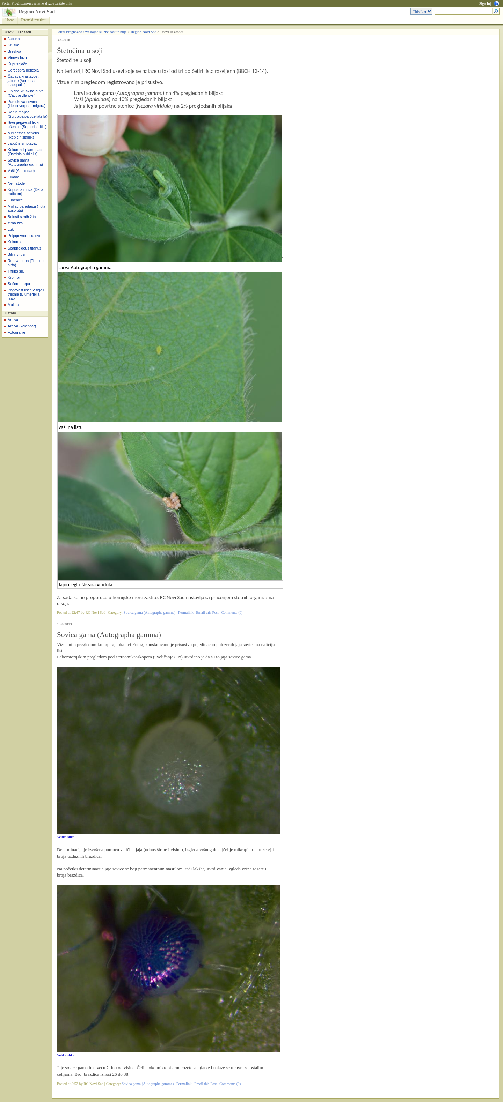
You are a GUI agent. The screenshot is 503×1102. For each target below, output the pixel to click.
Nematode (16, 183)
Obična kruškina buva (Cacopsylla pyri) (25, 93)
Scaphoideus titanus (24, 248)
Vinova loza (17, 57)
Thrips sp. (16, 271)
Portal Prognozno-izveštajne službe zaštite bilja (37, 3)
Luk (11, 229)
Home (9, 20)
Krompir (14, 277)
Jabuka (14, 39)
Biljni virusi (16, 254)
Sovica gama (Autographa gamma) (25, 162)
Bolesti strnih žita (22, 217)
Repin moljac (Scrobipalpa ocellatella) (28, 114)
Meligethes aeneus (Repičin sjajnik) (23, 135)
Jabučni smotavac (22, 143)
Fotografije (16, 332)
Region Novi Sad (37, 11)
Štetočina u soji (80, 50)
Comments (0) (231, 613)
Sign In (484, 4)
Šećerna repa (19, 284)
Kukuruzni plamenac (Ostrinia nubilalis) (25, 152)
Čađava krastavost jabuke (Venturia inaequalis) (23, 80)
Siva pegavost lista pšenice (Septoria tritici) (27, 124)
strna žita (15, 223)
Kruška (13, 45)
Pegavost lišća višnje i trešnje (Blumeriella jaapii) (26, 294)
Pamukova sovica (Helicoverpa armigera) (26, 103)
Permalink (186, 613)
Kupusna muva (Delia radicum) (25, 191)
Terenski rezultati (33, 20)
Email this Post (207, 613)
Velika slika (65, 837)
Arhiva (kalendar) (22, 326)
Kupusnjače (17, 64)
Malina (13, 305)
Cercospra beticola (23, 70)
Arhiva (13, 320)
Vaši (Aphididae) (21, 171)
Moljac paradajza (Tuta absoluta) (26, 208)
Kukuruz (14, 242)
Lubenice (15, 200)
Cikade (13, 177)
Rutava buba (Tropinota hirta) (27, 263)
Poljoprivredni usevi (24, 235)
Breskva (14, 51)
